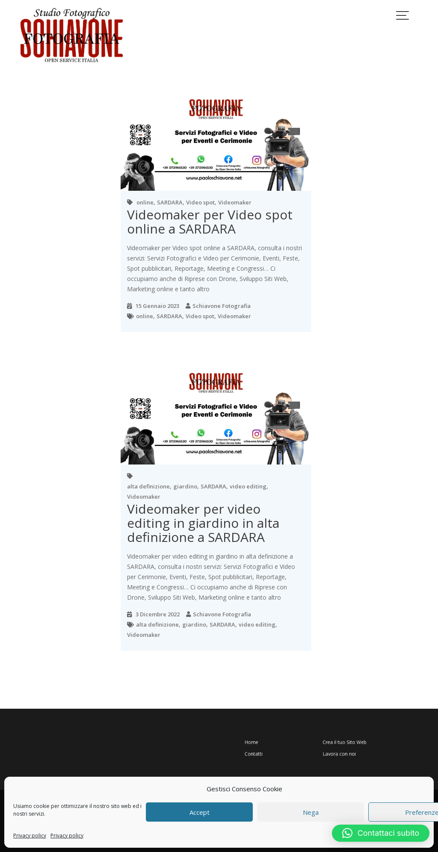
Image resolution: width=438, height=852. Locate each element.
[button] (380, 833)
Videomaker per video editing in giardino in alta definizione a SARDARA (203, 523)
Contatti (273, 751)
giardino (185, 486)
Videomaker (235, 202)
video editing (248, 486)
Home (272, 742)
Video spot (200, 202)
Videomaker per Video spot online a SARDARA (210, 221)
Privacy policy (29, 835)
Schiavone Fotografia (221, 306)
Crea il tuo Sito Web (338, 742)
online (145, 202)
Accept (199, 812)
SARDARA (170, 202)
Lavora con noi (334, 751)
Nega (311, 812)
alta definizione (148, 486)
